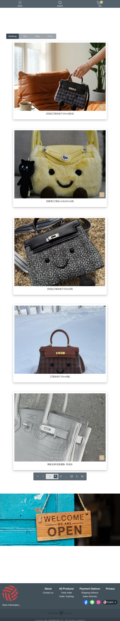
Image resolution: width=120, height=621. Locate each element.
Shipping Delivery (89, 593)
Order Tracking (66, 596)
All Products (66, 589)
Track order (66, 593)
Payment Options (90, 589)
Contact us (48, 593)
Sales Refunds (90, 596)
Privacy (110, 589)
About (48, 589)
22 (71, 476)
